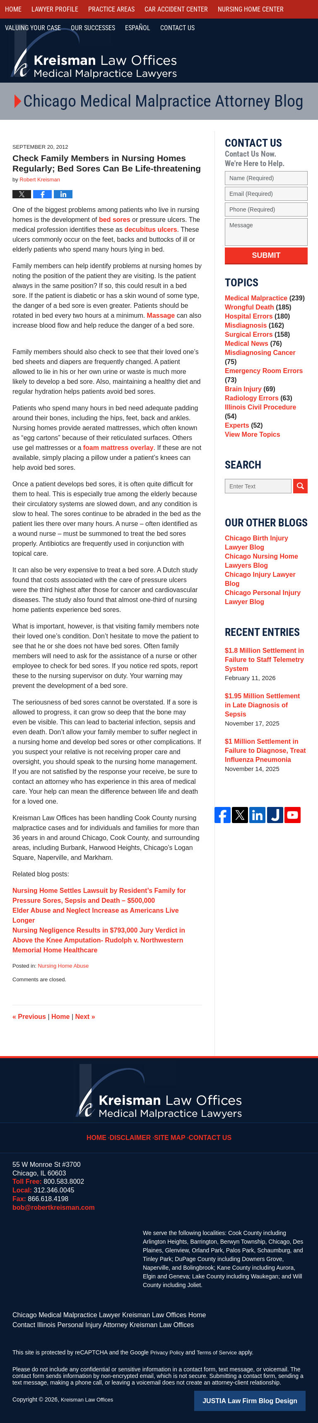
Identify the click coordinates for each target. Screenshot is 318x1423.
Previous (29, 1016)
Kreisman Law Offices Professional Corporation (94, 51)
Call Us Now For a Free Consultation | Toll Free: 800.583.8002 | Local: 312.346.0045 (273, 51)
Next (85, 1016)
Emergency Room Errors (261, 385)
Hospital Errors (255, 322)
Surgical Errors (255, 345)
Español (137, 28)
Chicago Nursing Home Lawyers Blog (259, 579)
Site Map (171, 1131)
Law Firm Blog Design (266, 1397)
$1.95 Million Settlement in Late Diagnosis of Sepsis (264, 715)
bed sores (115, 219)
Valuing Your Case (33, 28)
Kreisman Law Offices (89, 1397)
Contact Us (208, 1131)
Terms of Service (220, 1350)
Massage (161, 315)
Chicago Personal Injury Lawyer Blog (260, 611)
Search (300, 500)
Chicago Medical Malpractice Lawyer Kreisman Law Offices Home (97, 1314)
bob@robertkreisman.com (53, 1207)
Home (13, 9)
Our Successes (93, 28)
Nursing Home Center (251, 9)
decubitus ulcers (150, 229)
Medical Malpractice (262, 299)
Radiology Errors (256, 412)
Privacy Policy (168, 1350)
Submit (266, 255)
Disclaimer (134, 1131)
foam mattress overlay (118, 447)
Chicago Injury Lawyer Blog (266, 594)
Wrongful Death (256, 310)
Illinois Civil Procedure (265, 424)
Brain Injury (248, 401)
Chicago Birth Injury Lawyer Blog (266, 558)
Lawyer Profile (54, 9)
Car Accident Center (176, 9)
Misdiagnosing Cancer (264, 368)
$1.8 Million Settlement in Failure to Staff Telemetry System (262, 674)
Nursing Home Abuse (63, 966)
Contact (177, 28)
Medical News (251, 357)
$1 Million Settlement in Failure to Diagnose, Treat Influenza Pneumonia (263, 756)
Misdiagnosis (252, 334)
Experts (242, 435)
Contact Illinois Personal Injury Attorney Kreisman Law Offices (91, 1323)
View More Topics (251, 447)
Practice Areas (111, 9)
